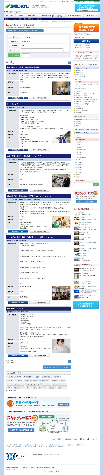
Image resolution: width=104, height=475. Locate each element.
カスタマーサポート (33, 384)
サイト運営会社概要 (12, 445)
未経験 (19, 377)
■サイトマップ (70, 1)
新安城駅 (79, 152)
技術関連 (78, 70)
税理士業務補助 (83, 273)
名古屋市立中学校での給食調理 (87, 286)
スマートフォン (55, 472)
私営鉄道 (78, 174)
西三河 (43, 7)
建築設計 (52, 388)
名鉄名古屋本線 (79, 139)
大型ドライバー (19, 388)
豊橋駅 (79, 142)
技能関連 (78, 72)
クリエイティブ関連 (81, 95)
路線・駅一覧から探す (92, 129)
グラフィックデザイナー (15, 384)
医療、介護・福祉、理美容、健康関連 (85, 99)
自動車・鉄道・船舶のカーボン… (88, 295)
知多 (40, 7)
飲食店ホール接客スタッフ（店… (88, 268)
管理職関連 (78, 108)
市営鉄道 (78, 177)
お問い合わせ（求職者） (25, 445)
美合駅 (79, 144)
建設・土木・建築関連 (81, 104)
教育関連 (78, 106)
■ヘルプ (64, 1)
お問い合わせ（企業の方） (40, 445)
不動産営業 (45, 380)
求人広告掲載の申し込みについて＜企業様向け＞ (24, 446)
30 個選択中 (26, 41)
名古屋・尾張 (35, 7)
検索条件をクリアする (81, 68)
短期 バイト (62, 388)
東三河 (46, 7)
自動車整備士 (28, 377)
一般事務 (10, 377)
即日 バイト (42, 388)
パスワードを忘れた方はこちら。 (83, 45)
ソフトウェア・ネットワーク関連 (84, 93)
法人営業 (81, 218)
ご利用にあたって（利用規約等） (75, 445)
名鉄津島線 (78, 170)
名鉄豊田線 (78, 164)
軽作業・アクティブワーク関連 (83, 101)
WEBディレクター (84, 232)
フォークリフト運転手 (15, 380)
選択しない (25, 45)
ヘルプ (8, 446)
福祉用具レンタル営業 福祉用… (88, 248)
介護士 (27, 380)
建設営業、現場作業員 (85, 222)
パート (77, 123)
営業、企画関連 (80, 74)
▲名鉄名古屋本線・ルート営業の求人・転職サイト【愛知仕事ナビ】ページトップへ (75, 439)
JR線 (77, 135)
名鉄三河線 (78, 162)
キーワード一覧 (11, 390)
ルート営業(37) (26, 37)
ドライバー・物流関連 (81, 110)
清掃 (37, 377)
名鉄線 (77, 137)
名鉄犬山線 (78, 172)
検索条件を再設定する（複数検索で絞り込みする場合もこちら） (25, 30)
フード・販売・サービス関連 (83, 97)
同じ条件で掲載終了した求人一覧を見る (57, 367)
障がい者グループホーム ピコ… (87, 227)
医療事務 (56, 377)
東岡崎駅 (79, 147)
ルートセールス (83, 253)
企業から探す (52, 446)
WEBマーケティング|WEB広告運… (87, 243)
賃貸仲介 (35, 380)
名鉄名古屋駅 (80, 157)
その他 (77, 112)
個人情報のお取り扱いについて (56, 445)
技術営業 (77, 79)
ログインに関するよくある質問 (82, 47)
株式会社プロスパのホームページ (53, 454)
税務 (9, 388)
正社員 (77, 121)
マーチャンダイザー (59, 384)
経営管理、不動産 (79, 88)
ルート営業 (78, 82)
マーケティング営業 (84, 237)
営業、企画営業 (79, 76)
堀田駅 (79, 154)
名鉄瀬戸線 (78, 167)
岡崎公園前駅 (80, 149)
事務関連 (78, 91)
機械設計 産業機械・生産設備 (87, 291)
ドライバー (46, 384)
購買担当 (81, 258)
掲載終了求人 (61, 446)
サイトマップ (88, 445)
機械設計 (81, 213)
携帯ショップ (31, 388)
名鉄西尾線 (78, 159)
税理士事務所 (46, 377)
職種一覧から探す (93, 64)
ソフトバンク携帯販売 (85, 281)
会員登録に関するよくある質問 (82, 34)
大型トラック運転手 (58, 380)
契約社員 (78, 125)
